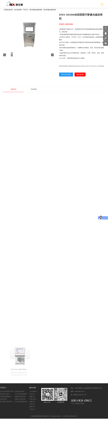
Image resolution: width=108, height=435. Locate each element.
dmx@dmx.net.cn (80, 391)
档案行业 (32, 396)
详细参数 (34, 89)
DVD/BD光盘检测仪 (21, 394)
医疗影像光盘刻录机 (36, 9)
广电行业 (32, 409)
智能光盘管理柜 (19, 391)
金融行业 (32, 401)
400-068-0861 (66, 74)
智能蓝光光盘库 (5, 394)
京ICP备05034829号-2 (55, 416)
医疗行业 (32, 404)
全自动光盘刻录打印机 (7, 391)
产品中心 (25, 9)
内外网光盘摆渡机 (5, 396)
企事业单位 (32, 399)
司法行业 (32, 394)
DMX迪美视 (17, 9)
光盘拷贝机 (3, 399)
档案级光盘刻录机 (20, 396)
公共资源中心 (33, 391)
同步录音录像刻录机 (21, 401)
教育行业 (32, 407)
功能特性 (13, 89)
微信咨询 (80, 74)
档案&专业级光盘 (20, 399)
